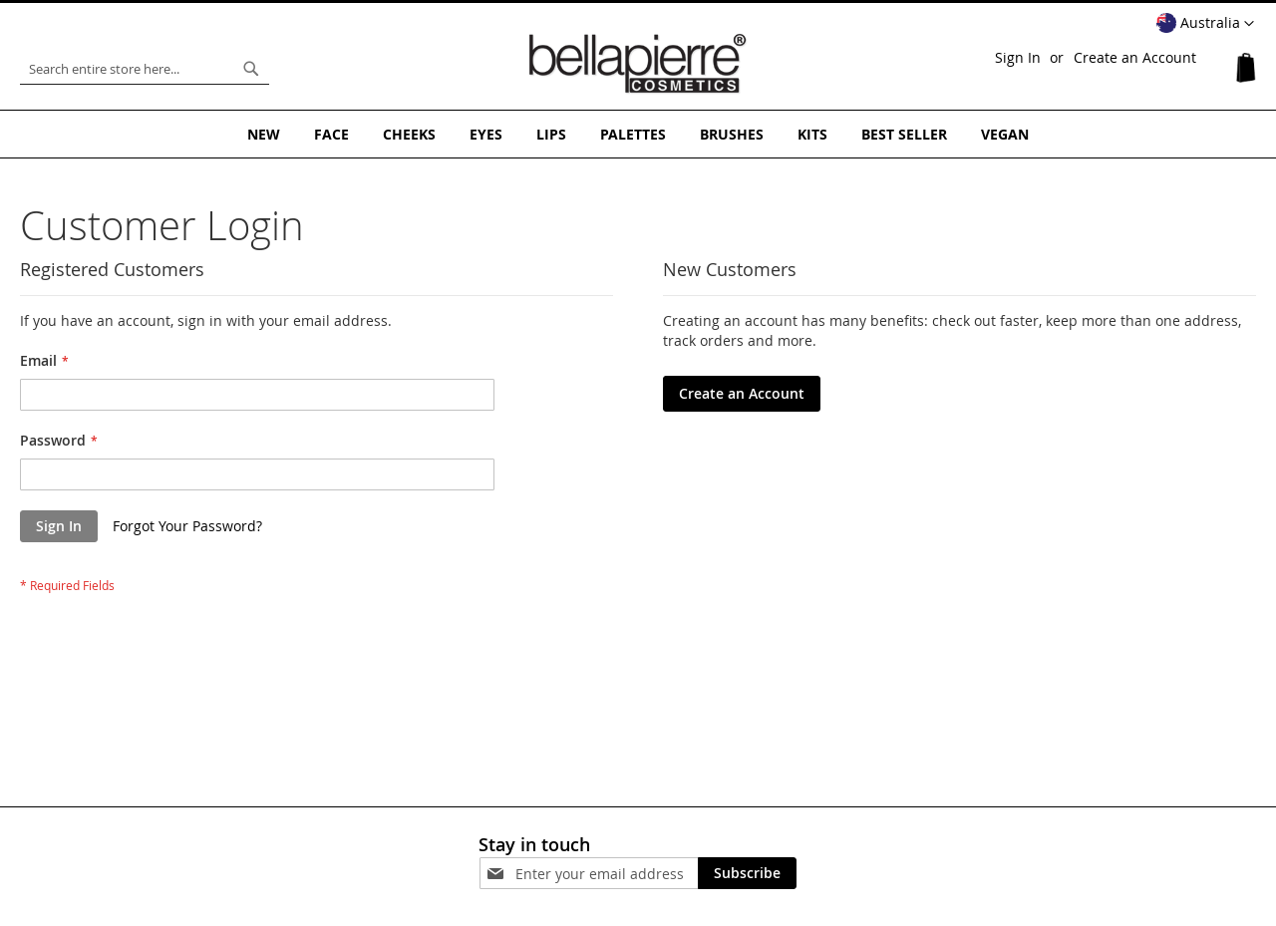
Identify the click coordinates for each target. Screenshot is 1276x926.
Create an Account (1135, 57)
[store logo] (638, 64)
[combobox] (144, 69)
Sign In (1018, 57)
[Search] (251, 69)
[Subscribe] (747, 873)
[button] (1205, 24)
